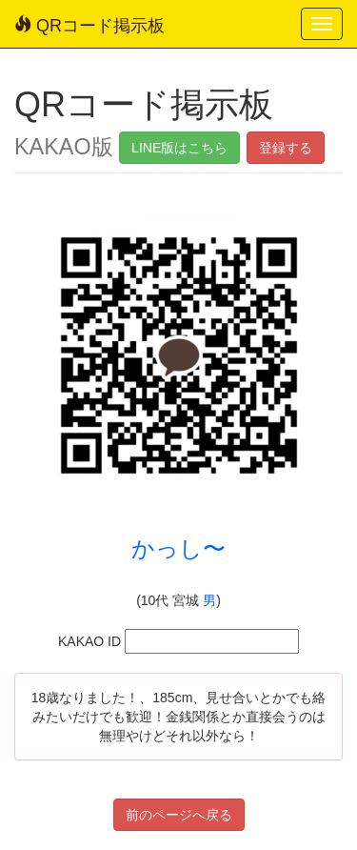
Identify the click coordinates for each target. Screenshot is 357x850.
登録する (285, 147)
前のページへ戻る (179, 814)
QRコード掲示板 (89, 25)
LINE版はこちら (179, 147)
